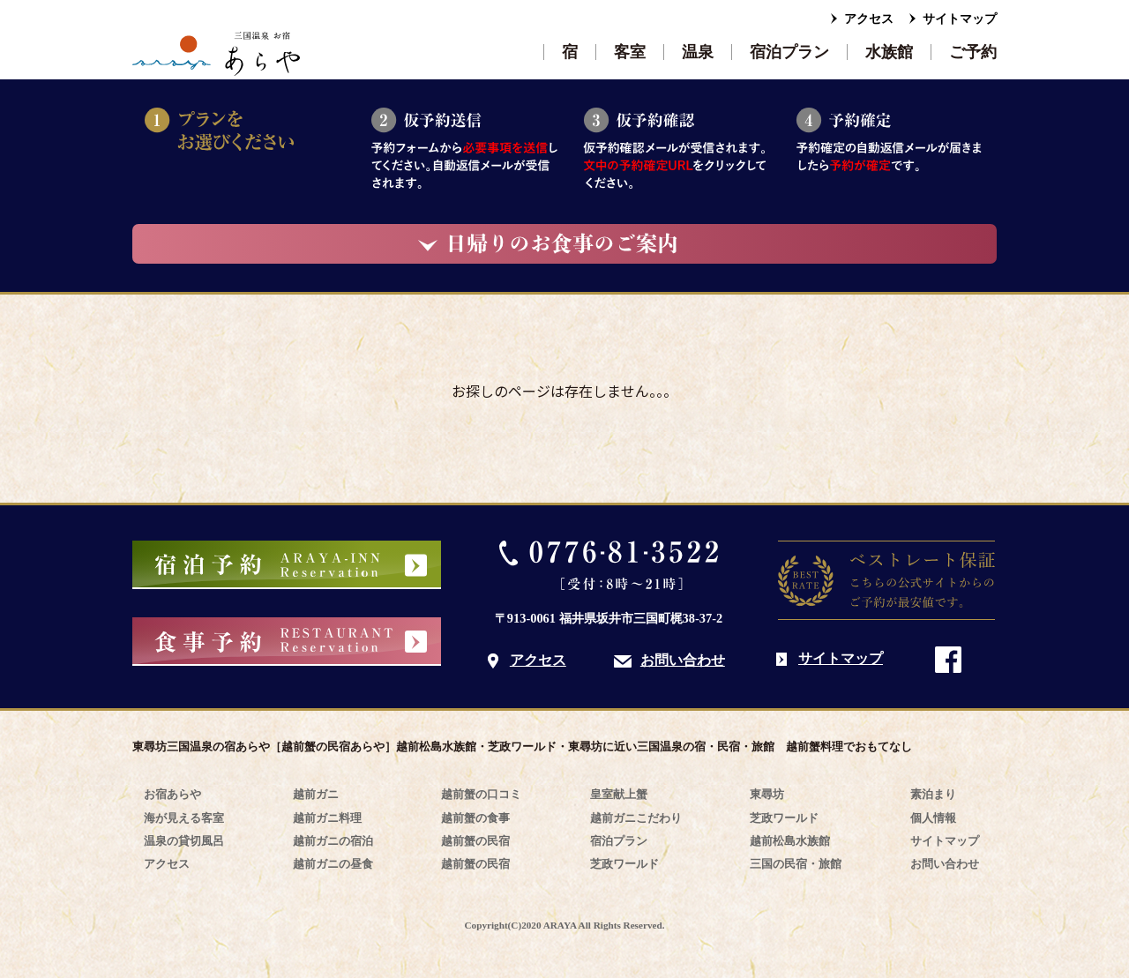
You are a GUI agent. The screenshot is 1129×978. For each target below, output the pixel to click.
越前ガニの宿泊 (333, 840)
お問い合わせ (682, 660)
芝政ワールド (624, 863)
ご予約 (973, 52)
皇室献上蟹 (618, 794)
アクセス (868, 19)
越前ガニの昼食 (333, 863)
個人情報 (933, 818)
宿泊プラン (789, 52)
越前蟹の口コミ (481, 794)
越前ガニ (316, 794)
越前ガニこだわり (636, 818)
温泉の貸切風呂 (184, 840)
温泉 (698, 52)
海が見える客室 (184, 818)
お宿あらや (172, 794)
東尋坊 (767, 794)
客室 (630, 52)
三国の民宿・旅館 (795, 863)
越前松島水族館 (790, 840)
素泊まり (933, 794)
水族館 (889, 52)
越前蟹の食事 (475, 818)
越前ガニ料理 (327, 818)
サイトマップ (960, 19)
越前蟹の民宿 (475, 840)
